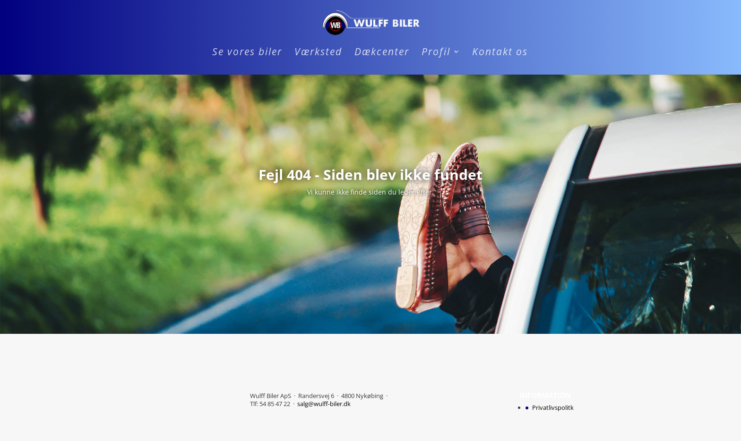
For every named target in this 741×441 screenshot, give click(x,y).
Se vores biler (247, 53)
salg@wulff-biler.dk (324, 403)
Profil (436, 53)
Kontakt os (500, 53)
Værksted (318, 53)
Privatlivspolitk (553, 407)
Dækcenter (381, 53)
